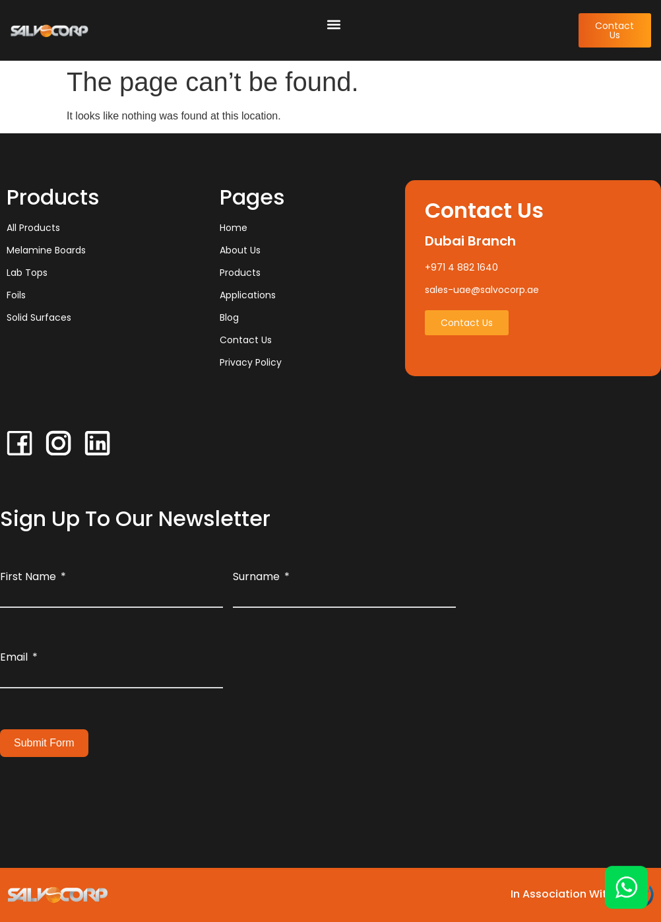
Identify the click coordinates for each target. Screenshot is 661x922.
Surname (256, 576)
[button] (334, 24)
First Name (28, 576)
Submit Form (44, 742)
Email (14, 657)
